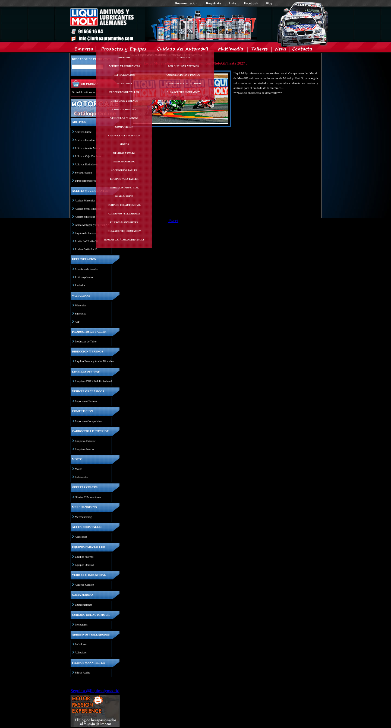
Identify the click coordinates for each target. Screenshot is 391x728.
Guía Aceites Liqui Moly (124, 231)
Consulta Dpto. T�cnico (183, 74)
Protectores (81, 624)
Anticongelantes (84, 277)
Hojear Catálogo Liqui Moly (124, 239)
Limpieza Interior (85, 449)
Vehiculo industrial (124, 187)
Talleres (260, 50)
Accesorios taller (124, 170)
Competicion (124, 127)
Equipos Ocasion (84, 564)
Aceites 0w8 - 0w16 (86, 249)
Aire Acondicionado (86, 269)
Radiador (80, 285)
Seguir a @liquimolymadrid (95, 690)
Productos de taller (124, 92)
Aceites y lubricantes (124, 66)
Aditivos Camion (84, 584)
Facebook (251, 3)
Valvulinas (124, 83)
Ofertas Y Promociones (88, 497)
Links (232, 3)
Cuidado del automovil (124, 205)
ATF (77, 321)
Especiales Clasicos (86, 401)
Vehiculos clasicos (124, 118)
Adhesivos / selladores (124, 213)
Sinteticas (80, 313)
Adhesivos (81, 652)
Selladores (81, 644)
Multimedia (231, 50)
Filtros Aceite (82, 672)
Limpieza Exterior (85, 441)
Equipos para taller (124, 179)
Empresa (84, 50)
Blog (269, 3)
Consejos (183, 57)
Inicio (163, 24)
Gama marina (124, 196)
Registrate (213, 3)
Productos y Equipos (124, 50)
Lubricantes (81, 477)
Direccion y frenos (124, 101)
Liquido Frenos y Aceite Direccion (94, 361)
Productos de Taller (86, 341)
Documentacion (186, 3)
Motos (124, 144)
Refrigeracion (124, 74)
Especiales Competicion (88, 421)
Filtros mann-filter (124, 222)
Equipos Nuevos (84, 556)
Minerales (80, 305)
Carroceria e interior (124, 135)
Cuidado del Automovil (183, 50)
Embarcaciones (83, 604)
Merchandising (124, 161)
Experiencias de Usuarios (183, 83)
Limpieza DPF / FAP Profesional (93, 381)
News (280, 50)
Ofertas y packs (124, 153)
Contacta (301, 50)
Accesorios (81, 536)
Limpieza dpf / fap (124, 109)
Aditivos (124, 57)
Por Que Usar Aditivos (183, 66)
